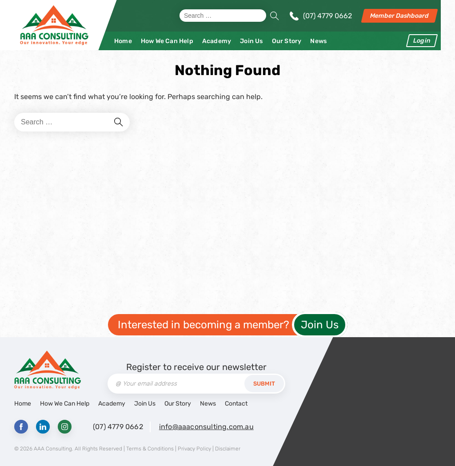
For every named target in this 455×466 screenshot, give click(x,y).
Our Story (287, 41)
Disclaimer (227, 449)
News (318, 41)
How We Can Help (167, 41)
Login (421, 40)
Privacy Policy (194, 449)
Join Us (251, 41)
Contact (236, 403)
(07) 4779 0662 (327, 16)
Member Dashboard (399, 16)
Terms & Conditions (150, 449)
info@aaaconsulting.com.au (206, 426)
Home (123, 41)
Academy (216, 41)
